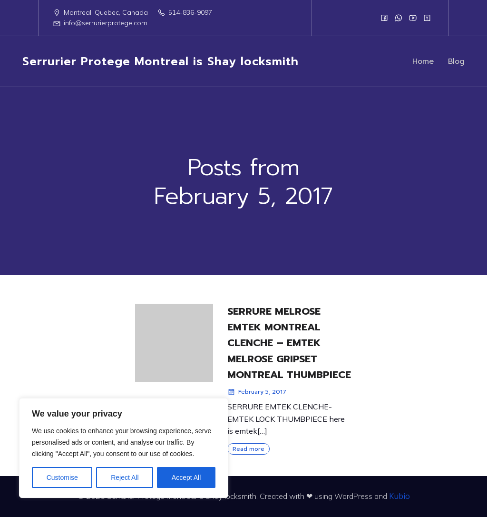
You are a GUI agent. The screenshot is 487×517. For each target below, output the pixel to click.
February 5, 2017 (256, 392)
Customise (62, 477)
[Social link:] (384, 17)
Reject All (124, 477)
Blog (456, 62)
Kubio (399, 496)
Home (423, 62)
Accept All (186, 477)
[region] (123, 448)
